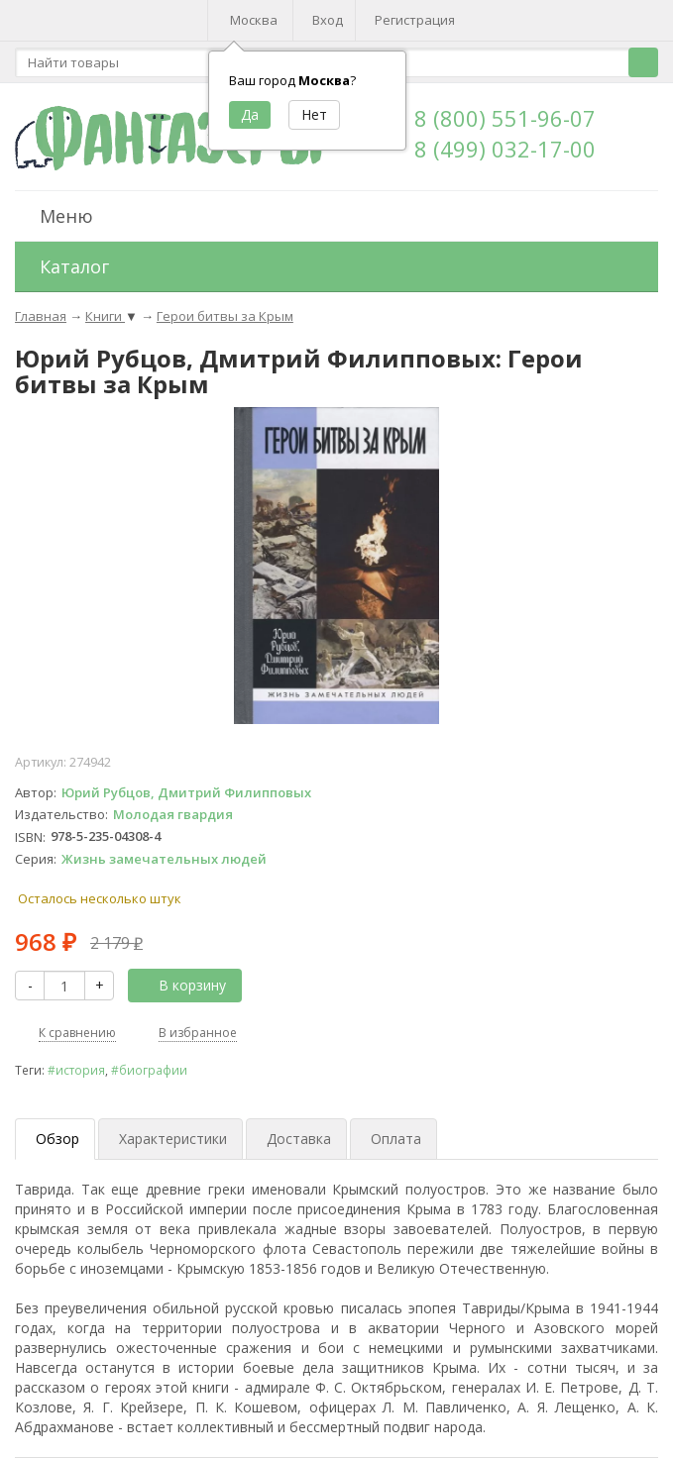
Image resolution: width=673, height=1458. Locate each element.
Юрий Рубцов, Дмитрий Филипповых (186, 792)
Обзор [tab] (57, 1138)
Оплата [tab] (396, 1138)
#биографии (149, 1070)
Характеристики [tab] (173, 1138)
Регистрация (415, 20)
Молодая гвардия (173, 814)
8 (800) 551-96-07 (505, 118)
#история (76, 1070)
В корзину (181, 985)
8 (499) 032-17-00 (505, 148)
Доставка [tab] (299, 1138)
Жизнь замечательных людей (164, 859)
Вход (327, 20)
